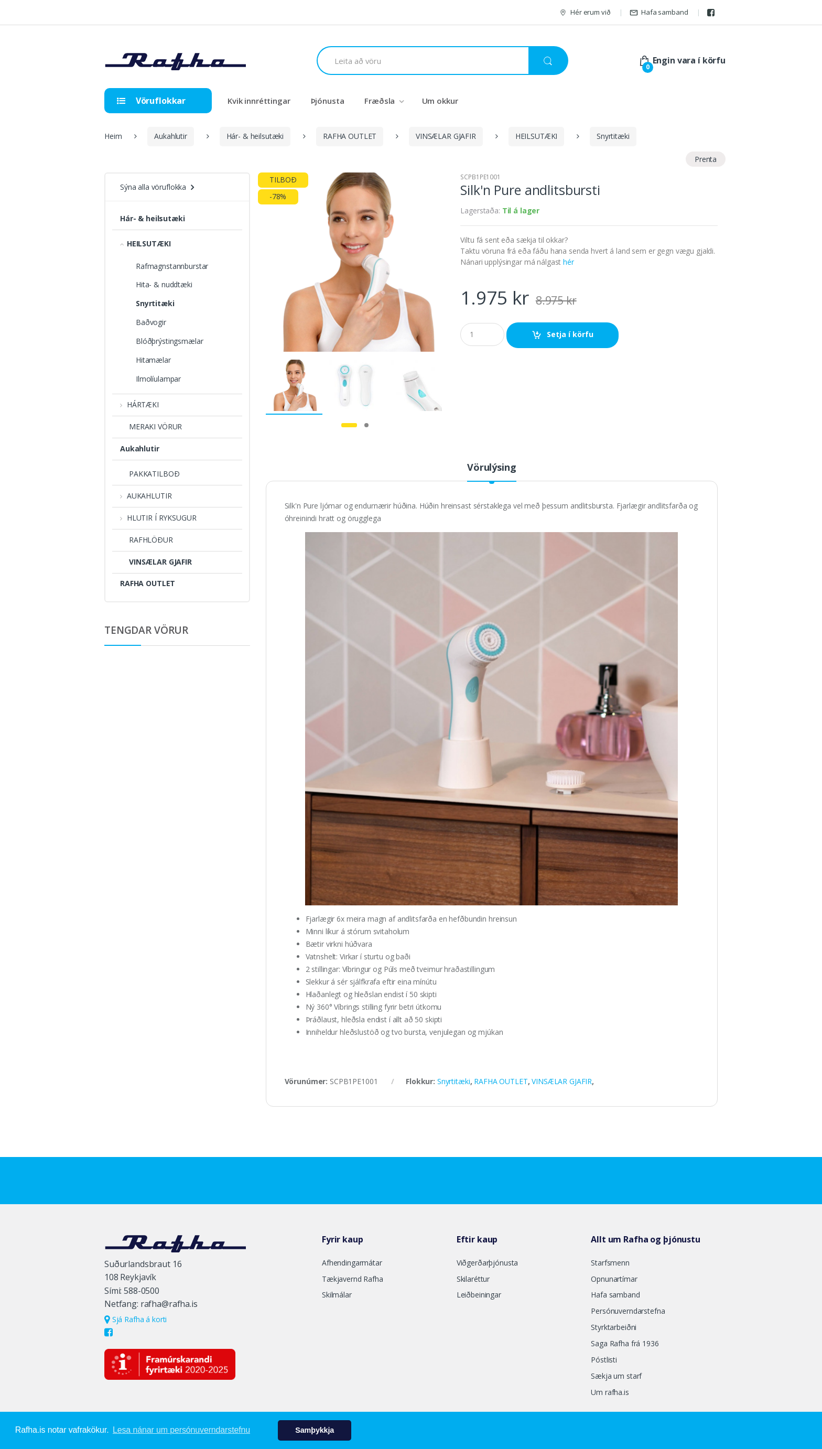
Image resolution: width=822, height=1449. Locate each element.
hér (568, 262)
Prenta (706, 159)
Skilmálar (337, 1295)
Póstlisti (604, 1360)
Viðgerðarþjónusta (487, 1263)
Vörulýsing (491, 467)
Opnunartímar (614, 1279)
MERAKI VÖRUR (151, 426)
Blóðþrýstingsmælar (169, 341)
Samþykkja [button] (314, 1430)
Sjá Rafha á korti (135, 1319)
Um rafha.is (610, 1392)
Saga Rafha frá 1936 (624, 1343)
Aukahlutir (170, 136)
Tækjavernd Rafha (352, 1279)
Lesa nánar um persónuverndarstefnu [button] (181, 1429)
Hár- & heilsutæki (255, 136)
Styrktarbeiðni (613, 1327)
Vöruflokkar (151, 100)
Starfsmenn (610, 1263)
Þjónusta (327, 100)
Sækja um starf (616, 1376)
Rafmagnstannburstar (172, 266)
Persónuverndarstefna (628, 1311)
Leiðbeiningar (479, 1295)
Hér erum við (584, 12)
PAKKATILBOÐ (149, 474)
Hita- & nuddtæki (164, 284)
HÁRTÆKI (139, 404)
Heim (113, 136)
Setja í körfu (570, 334)
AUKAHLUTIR (145, 496)
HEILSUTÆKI (536, 136)
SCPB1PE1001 (480, 176)
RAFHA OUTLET (349, 136)
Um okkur (440, 100)
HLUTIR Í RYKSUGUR (158, 518)
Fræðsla (379, 100)
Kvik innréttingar (259, 100)
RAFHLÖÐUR (146, 540)
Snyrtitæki (613, 136)
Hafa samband (659, 12)
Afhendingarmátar (352, 1263)
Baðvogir (151, 322)
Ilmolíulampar (158, 379)
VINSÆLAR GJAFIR (446, 136)
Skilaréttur (473, 1279)
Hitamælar (153, 360)
